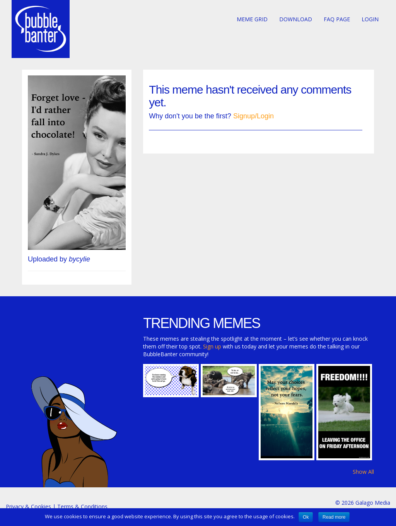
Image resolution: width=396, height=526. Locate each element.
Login (370, 19)
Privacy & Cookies (28, 506)
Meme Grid (252, 19)
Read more (334, 517)
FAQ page (337, 19)
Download (295, 19)
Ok (306, 517)
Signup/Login (253, 116)
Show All (363, 471)
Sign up (212, 346)
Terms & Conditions (82, 506)
